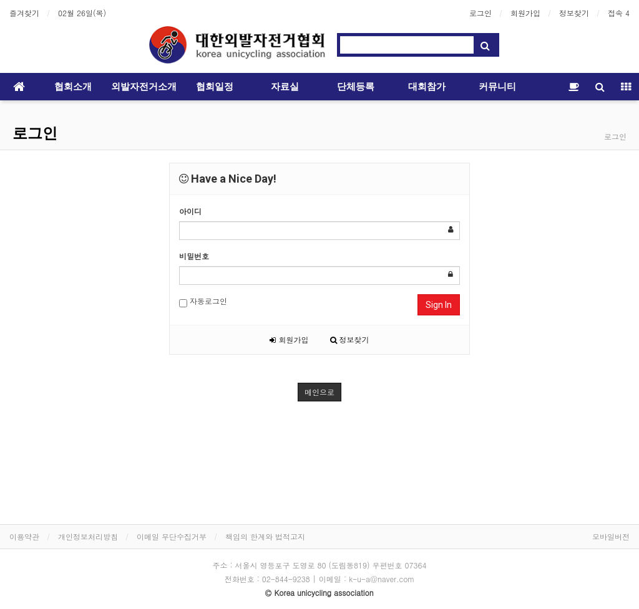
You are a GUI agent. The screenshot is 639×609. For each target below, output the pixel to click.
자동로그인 (203, 301)
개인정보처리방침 (88, 536)
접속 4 (619, 12)
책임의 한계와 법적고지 (265, 536)
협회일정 (214, 86)
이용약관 (24, 536)
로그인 (480, 12)
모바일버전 (611, 536)
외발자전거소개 (144, 86)
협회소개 (73, 86)
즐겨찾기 (24, 12)
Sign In (439, 305)
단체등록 (355, 86)
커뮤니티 (497, 86)
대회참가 (427, 86)
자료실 (285, 86)
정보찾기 (574, 12)
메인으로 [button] (319, 391)
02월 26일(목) (82, 12)
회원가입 (525, 12)
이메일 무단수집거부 (172, 536)
